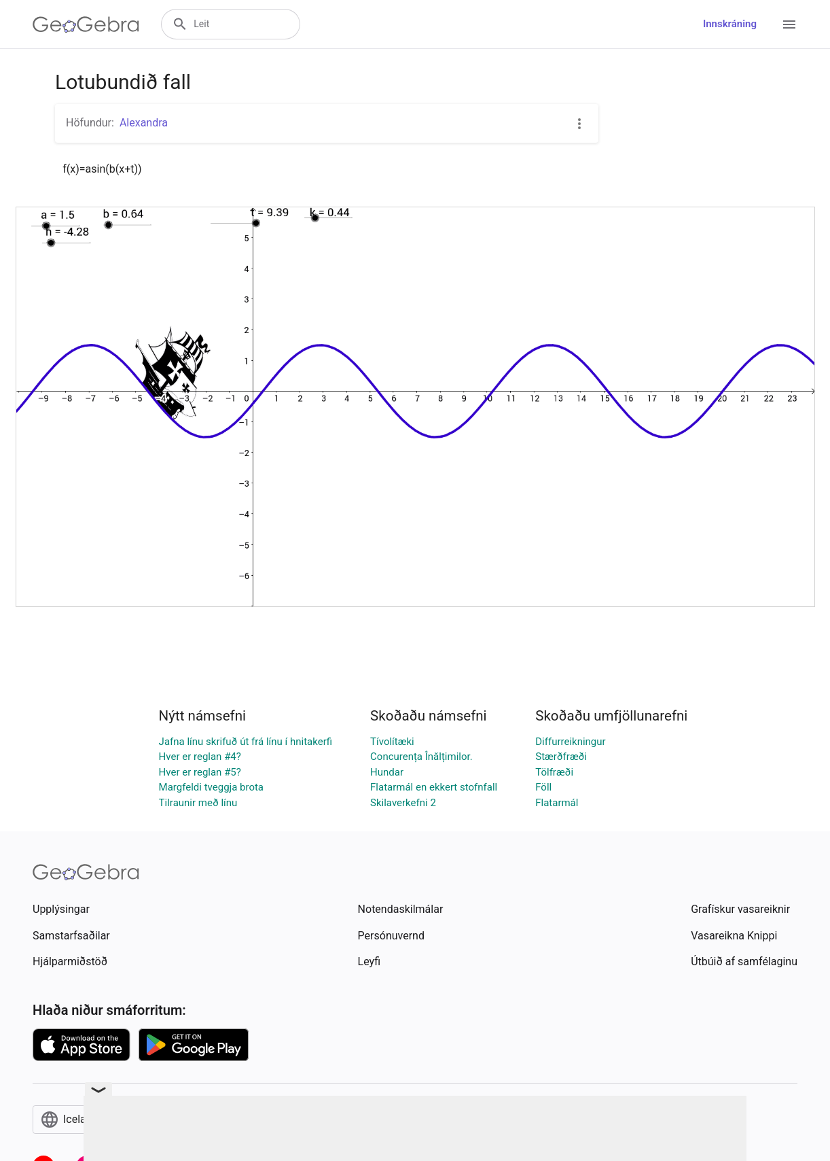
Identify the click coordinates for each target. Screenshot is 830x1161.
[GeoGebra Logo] (86, 24)
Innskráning (730, 24)
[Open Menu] (789, 24)
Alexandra (144, 122)
